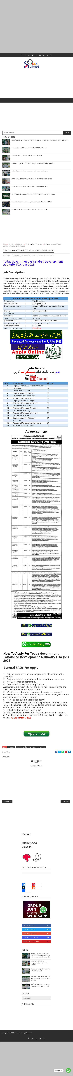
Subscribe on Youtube (37, 949)
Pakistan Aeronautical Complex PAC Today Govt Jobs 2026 (32, 202)
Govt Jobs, (27, 259)
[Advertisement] (36, 13)
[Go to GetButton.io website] (68, 1074)
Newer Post (7, 807)
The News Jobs (29, 244)
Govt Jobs (11, 244)
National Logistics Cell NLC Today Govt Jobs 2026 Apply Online (33, 163)
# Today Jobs (41, 750)
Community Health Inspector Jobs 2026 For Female (29, 148)
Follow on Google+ (37, 941)
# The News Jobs (31, 750)
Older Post (65, 807)
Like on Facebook (37, 933)
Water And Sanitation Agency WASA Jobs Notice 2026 (30, 186)
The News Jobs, (42, 259)
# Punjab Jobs (20, 750)
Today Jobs (39, 244)
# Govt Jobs (11, 750)
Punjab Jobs (19, 244)
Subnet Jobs (17, 1040)
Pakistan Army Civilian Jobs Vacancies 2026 (27, 155)
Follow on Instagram (37, 945)
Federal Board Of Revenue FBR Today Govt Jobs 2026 (30, 171)
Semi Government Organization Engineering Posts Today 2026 (33, 194)
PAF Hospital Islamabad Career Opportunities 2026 (29, 209)
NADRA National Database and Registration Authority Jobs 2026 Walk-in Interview (40, 140)
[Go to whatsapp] (68, 1070)
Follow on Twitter (37, 937)
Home (5, 244)
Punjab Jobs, (34, 259)
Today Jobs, (50, 259)
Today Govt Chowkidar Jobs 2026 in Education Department (32, 179)
